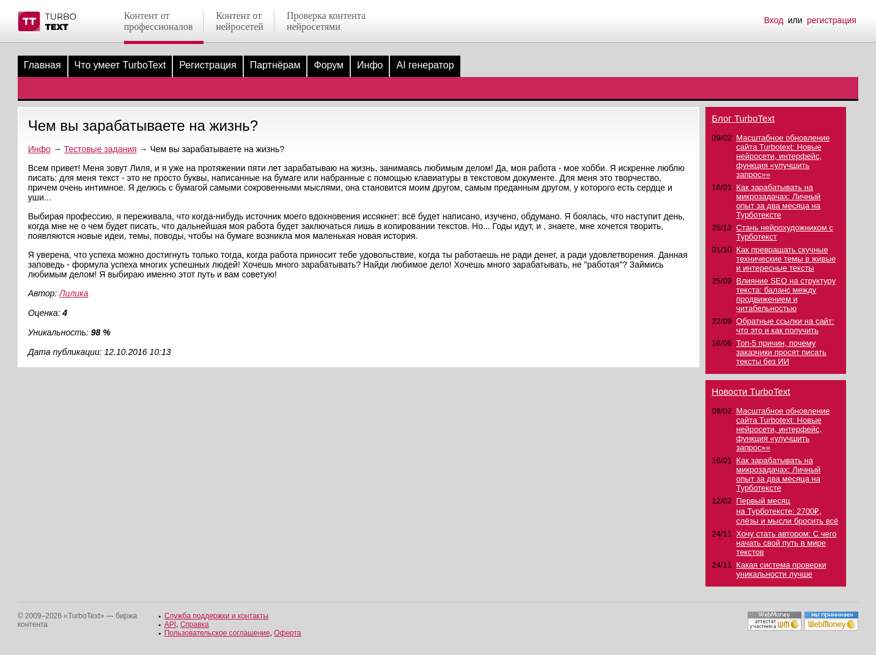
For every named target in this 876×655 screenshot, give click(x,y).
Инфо (370, 65)
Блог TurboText (743, 118)
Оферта (287, 633)
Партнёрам (275, 65)
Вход (774, 20)
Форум (329, 65)
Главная (42, 65)
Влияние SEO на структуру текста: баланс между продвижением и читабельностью (786, 294)
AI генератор (425, 65)
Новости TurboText (751, 391)
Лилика (73, 293)
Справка (194, 624)
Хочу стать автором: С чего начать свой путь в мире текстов (786, 543)
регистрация (831, 20)
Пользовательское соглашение (217, 633)
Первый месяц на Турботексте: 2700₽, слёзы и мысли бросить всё (787, 510)
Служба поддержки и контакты (216, 616)
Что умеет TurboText (120, 65)
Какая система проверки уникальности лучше (781, 569)
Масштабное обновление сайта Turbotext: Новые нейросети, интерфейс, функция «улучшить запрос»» (783, 156)
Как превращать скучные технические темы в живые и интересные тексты (786, 259)
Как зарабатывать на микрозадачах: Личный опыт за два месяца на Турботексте (778, 201)
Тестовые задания (100, 149)
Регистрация (208, 65)
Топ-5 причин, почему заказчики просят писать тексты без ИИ (781, 352)
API (170, 624)
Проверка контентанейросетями (326, 21)
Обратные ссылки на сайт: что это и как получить (785, 326)
